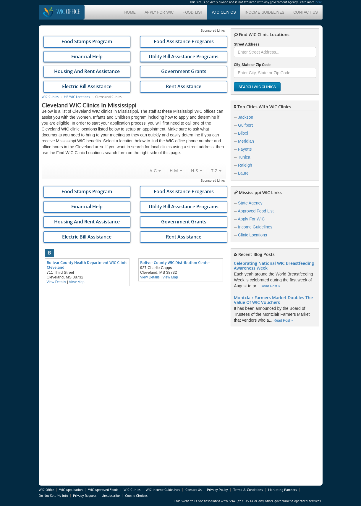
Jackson (245, 117)
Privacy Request (84, 495)
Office (68, 12)
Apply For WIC (159, 12)
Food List (192, 12)
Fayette (245, 149)
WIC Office (46, 489)
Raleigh (245, 165)
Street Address (247, 44)
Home (130, 12)
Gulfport (245, 125)
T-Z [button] (216, 170)
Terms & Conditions (248, 489)
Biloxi (243, 133)
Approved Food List (255, 211)
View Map (76, 282)
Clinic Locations (252, 235)
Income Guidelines (264, 12)
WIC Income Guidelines (163, 489)
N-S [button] (196, 170)
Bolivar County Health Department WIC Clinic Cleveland (87, 265)
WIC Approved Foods (103, 489)
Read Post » (270, 286)
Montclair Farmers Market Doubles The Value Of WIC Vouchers (273, 300)
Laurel (244, 173)
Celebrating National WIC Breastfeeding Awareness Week (274, 266)
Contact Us (305, 12)
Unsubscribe (111, 495)
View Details (56, 282)
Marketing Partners (282, 489)
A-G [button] (155, 170)
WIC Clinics (224, 12)
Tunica (244, 157)
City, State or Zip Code (252, 64)
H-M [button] (176, 170)
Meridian (246, 141)
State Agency (250, 203)
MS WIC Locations (77, 96)
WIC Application (71, 489)
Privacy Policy (217, 489)
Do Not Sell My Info (53, 495)
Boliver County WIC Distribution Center (175, 262)
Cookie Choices (136, 495)
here (318, 2)
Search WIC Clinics (257, 87)
